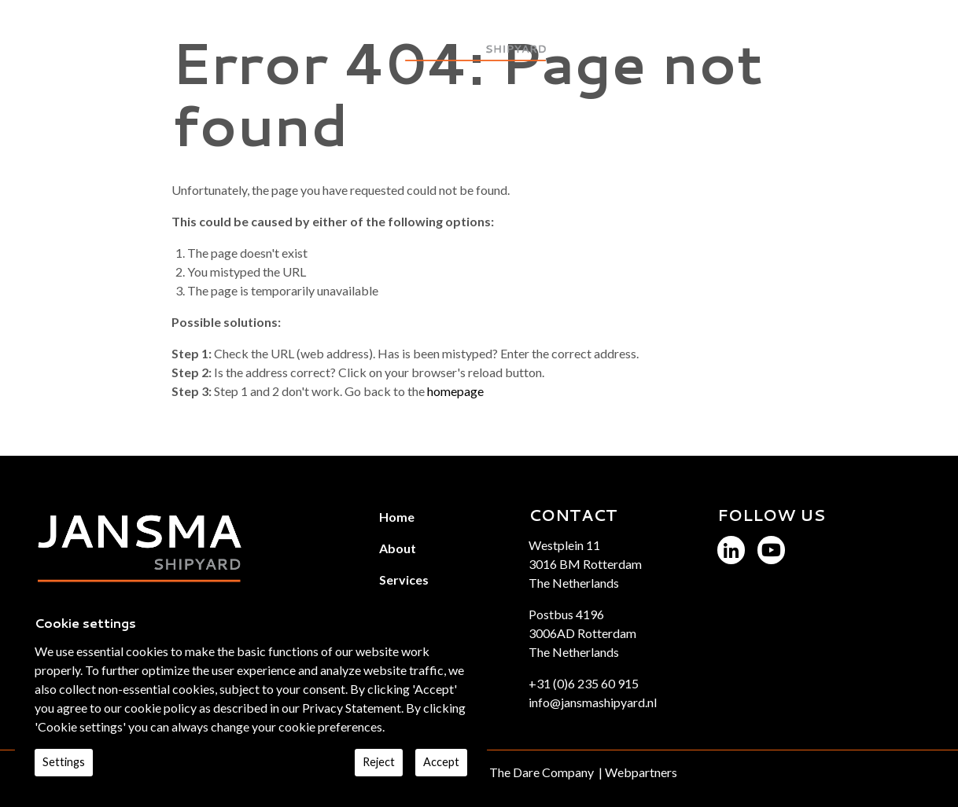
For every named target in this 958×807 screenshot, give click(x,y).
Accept (441, 761)
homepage (455, 390)
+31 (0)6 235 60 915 (584, 683)
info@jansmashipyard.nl (593, 702)
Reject (379, 761)
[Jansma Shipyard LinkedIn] (731, 549)
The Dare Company (541, 772)
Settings (63, 761)
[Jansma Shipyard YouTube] (771, 549)
